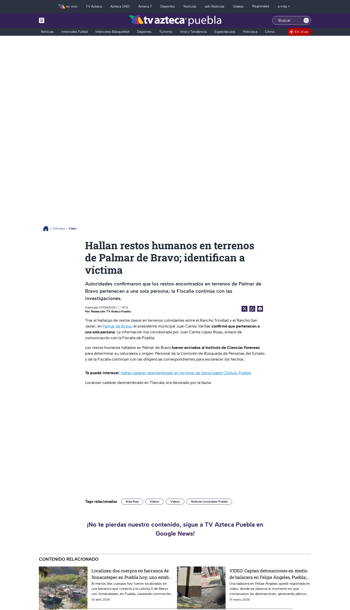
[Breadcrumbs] (48, 228)
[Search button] (306, 20)
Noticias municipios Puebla (209, 501)
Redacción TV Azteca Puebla (111, 311)
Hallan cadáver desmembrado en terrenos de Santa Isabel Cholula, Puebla (186, 373)
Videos (154, 501)
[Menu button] (58, 20)
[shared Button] (252, 309)
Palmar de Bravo (117, 326)
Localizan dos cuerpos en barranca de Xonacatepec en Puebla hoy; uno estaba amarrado (131, 574)
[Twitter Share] (244, 309)
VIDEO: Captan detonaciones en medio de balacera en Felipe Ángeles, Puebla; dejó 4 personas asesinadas (268, 574)
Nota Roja (132, 501)
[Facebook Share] (260, 309)
